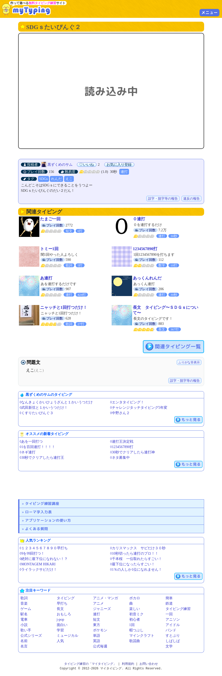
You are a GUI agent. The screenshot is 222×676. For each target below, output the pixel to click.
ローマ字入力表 (38, 512)
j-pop (60, 619)
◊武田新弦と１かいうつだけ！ (44, 408)
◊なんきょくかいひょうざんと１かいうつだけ (56, 402)
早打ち (62, 603)
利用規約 (128, 664)
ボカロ (134, 598)
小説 (24, 625)
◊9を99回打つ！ (32, 553)
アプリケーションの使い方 (48, 520)
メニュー (209, 12)
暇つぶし (136, 630)
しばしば (173, 641)
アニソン (173, 619)
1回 (132, 625)
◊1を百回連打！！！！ (37, 447)
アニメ (98, 603)
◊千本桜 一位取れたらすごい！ (136, 559)
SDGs (43, 179)
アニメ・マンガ (105, 598)
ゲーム (25, 609)
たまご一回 (50, 219)
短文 (96, 619)
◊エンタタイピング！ (127, 402)
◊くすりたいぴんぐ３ (37, 413)
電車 (24, 619)
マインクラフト (141, 635)
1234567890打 (145, 249)
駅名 (24, 614)
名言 (24, 646)
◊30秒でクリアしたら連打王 (42, 458)
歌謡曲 (134, 641)
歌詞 (24, 598)
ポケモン (100, 630)
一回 (169, 614)
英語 (96, 641)
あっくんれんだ (147, 278)
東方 (96, 625)
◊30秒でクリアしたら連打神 (132, 452)
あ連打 (46, 278)
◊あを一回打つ (31, 441)
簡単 (169, 598)
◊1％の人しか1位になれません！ (136, 569)
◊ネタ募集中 (120, 458)
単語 (96, 635)
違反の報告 (191, 198)
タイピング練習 (178, 609)
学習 (60, 630)
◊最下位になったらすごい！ (132, 564)
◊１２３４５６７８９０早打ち (44, 548)
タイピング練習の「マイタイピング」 (90, 664)
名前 (24, 641)
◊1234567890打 (121, 447)
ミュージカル (67, 635)
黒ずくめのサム (60, 165)
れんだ (56, 179)
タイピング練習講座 (42, 503)
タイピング (66, 598)
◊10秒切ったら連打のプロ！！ (134, 553)
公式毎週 (100, 646)
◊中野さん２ (120, 413)
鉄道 (169, 603)
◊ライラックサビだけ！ (38, 569)
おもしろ (64, 614)
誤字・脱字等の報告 (163, 198)
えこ (69, 179)
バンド (171, 630)
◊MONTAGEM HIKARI (38, 564)
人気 (60, 641)
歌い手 (25, 630)
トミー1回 (49, 249)
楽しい (134, 609)
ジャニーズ (102, 609)
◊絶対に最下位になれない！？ (44, 559)
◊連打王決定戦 (121, 441)
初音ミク (136, 614)
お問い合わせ (148, 664)
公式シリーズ (31, 635)
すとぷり (173, 635)
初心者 (134, 619)
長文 (60, 609)
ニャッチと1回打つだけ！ (63, 307)
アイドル (173, 625)
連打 (124, 172)
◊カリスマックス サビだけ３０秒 (138, 548)
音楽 (24, 603)
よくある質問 (36, 528)
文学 (169, 646)
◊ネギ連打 (28, 452)
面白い (62, 625)
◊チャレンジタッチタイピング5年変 (138, 408)
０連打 (139, 219)
